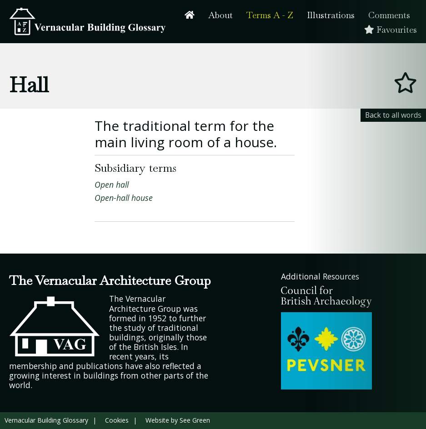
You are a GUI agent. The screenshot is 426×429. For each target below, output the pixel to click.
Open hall (112, 184)
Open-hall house (124, 197)
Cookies (117, 420)
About (220, 15)
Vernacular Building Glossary (46, 420)
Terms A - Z (269, 15)
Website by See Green (177, 420)
